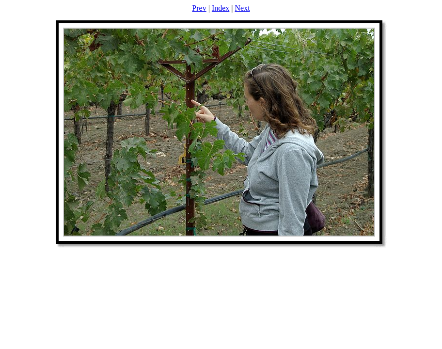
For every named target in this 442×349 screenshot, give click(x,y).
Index (220, 8)
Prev (199, 8)
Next (242, 8)
